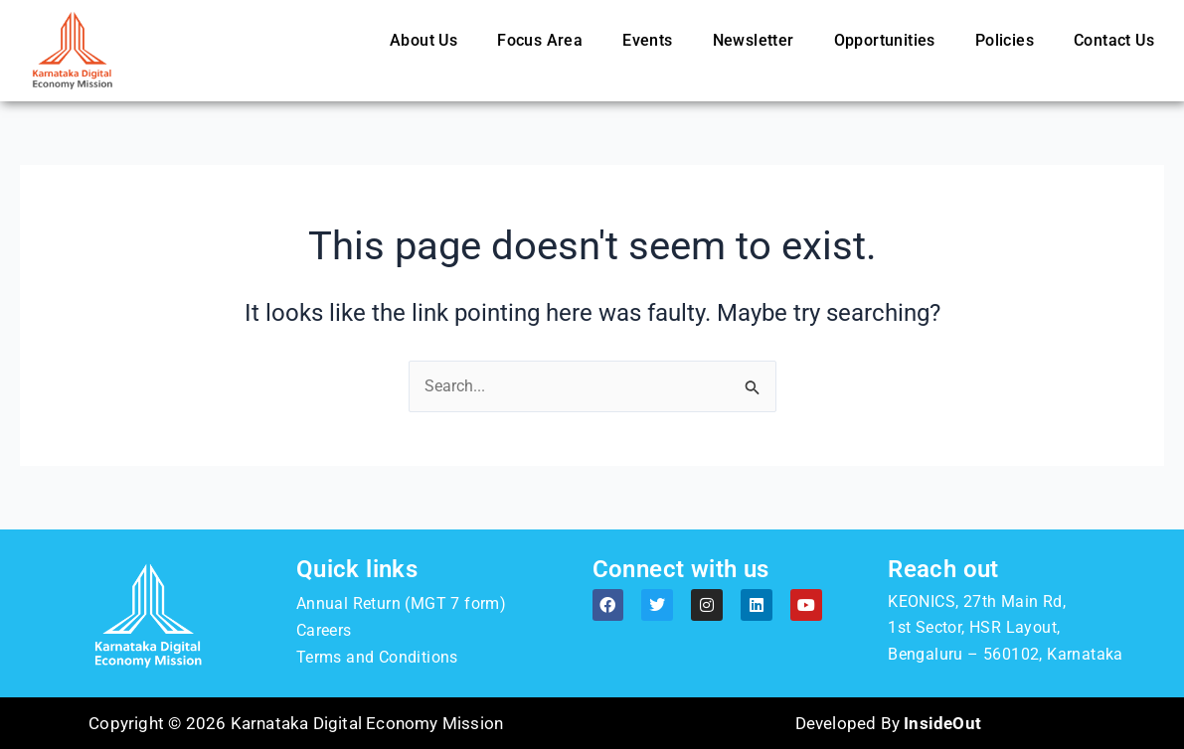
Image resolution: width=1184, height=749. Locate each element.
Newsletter (753, 40)
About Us (423, 40)
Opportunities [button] (884, 40)
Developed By (888, 723)
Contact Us (1114, 40)
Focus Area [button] (540, 40)
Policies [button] (1004, 40)
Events (647, 40)
